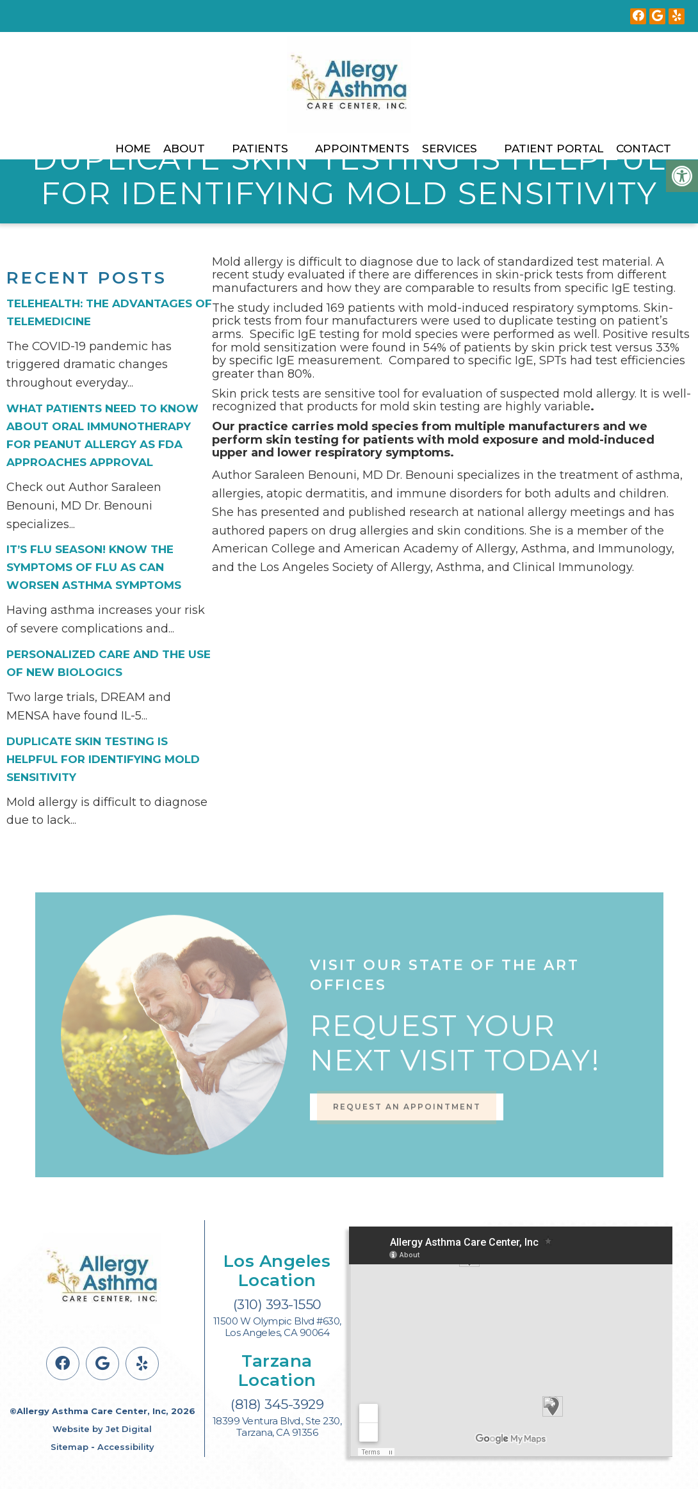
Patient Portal (553, 148)
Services (449, 148)
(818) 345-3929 (277, 1404)
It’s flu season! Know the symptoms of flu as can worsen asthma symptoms (93, 567)
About (184, 148)
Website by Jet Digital (102, 1429)
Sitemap (69, 1447)
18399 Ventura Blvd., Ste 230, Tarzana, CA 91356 (277, 1426)
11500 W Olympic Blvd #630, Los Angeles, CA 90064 (277, 1327)
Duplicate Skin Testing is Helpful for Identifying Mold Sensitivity (103, 759)
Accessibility (125, 1447)
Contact (643, 148)
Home (132, 148)
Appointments (362, 148)
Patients (260, 148)
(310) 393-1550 (277, 1304)
